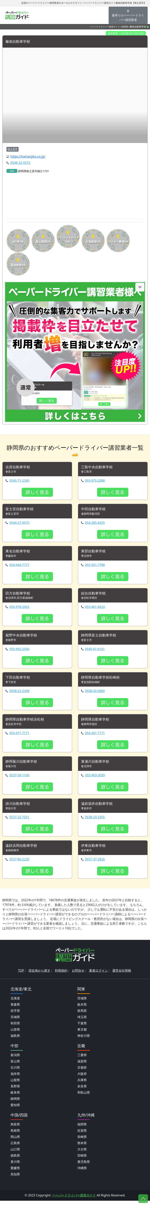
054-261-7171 (95, 736)
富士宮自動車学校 (21, 509)
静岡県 (125, 26)
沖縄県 (82, 1172)
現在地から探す (39, 975)
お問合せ (78, 975)
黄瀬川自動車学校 (96, 764)
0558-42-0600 (95, 693)
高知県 (15, 1178)
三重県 (82, 1059)
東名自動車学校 (19, 552)
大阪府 (82, 1078)
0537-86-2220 (19, 864)
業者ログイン (98, 975)
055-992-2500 (19, 651)
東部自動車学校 (94, 552)
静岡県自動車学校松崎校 (102, 680)
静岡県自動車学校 (96, 722)
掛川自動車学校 (19, 807)
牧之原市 (12, 149)
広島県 (15, 1147)
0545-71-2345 (19, 481)
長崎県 (82, 1141)
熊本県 (82, 1147)
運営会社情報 (121, 975)
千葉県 (82, 1027)
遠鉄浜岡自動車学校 (23, 850)
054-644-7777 (19, 566)
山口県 (15, 1153)
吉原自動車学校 (19, 467)
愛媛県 (15, 1172)
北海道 (15, 1002)
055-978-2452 (19, 609)
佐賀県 (82, 1135)
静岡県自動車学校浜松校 (26, 722)
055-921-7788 (95, 566)
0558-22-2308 (19, 693)
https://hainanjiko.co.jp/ (27, 157)
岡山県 (15, 1141)
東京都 (82, 1034)
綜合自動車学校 (94, 595)
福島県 (15, 1040)
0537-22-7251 (19, 821)
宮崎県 (82, 1160)
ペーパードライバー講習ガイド (105, 26)
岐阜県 (15, 1097)
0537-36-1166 (19, 779)
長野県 (15, 1090)
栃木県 (82, 1009)
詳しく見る (37, 493)
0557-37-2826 (95, 864)
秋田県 (15, 1027)
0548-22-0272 (20, 163)
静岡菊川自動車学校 (23, 764)
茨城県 (82, 1002)
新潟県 (15, 1059)
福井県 (15, 1078)
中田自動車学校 (94, 509)
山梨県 (15, 1084)
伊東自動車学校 (94, 850)
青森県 (15, 1009)
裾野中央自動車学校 (23, 637)
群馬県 (82, 1015)
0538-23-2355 (95, 821)
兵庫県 (82, 1084)
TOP (21, 975)
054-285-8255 (95, 524)
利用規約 (61, 975)
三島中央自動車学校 (98, 467)
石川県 (15, 1072)
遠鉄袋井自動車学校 (98, 807)
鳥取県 (15, 1128)
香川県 (15, 1166)
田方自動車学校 (19, 595)
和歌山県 (83, 1097)
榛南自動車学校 (19, 41)
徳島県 (15, 1160)
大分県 (82, 1153)
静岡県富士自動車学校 (100, 637)
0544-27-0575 (19, 524)
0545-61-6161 (95, 651)
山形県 (15, 1034)
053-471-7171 (19, 736)
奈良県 (82, 1090)
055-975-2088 (95, 481)
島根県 (15, 1135)
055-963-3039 (95, 779)
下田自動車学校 (19, 680)
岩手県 (15, 1015)
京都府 (82, 1072)
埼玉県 (82, 1021)
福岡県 (82, 1128)
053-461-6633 (95, 609)
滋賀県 (82, 1065)
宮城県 (15, 1021)
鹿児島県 (83, 1166)
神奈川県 (83, 1040)
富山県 (15, 1065)
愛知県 (15, 1109)
